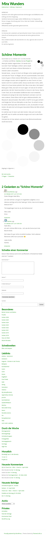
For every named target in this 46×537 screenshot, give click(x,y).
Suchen (4, 301)
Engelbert (4, 377)
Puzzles (4, 315)
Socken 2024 (5, 322)
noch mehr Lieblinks (7, 423)
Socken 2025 (5, 320)
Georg (3, 384)
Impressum (19, 7)
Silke (3, 420)
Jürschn (4, 397)
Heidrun (4, 390)
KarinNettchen (6, 400)
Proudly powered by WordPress (13, 533)
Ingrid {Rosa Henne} (7, 395)
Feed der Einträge (7, 514)
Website (4, 290)
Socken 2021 (5, 330)
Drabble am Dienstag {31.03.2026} (11, 493)
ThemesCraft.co (37, 533)
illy (2, 467)
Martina (4, 405)
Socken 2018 (5, 335)
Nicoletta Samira (6, 413)
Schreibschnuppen (7, 436)
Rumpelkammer (6, 418)
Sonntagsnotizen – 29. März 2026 (18, 475)
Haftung (12, 7)
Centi (3, 371)
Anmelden (4, 511)
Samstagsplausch (6, 441)
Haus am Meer (6, 338)
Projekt (28, 61)
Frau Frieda (5, 379)
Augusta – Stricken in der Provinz (11, 361)
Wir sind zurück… (6, 174)
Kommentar (5, 260)
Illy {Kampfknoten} (7, 392)
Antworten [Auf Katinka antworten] (7, 246)
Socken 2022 (5, 327)
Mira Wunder (27, 59)
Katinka (18, 61)
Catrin (3, 369)
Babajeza (4, 364)
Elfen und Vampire (7, 348)
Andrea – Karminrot (7, 356)
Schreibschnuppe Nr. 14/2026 (10, 485)
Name (4, 277)
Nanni (3, 410)
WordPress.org (6, 519)
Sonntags (4, 444)
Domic (3, 374)
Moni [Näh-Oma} (6, 408)
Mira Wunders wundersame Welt (16, 4)
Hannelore (5, 387)
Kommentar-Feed (6, 516)
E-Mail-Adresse (6, 284)
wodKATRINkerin (6, 402)
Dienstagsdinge (6, 433)
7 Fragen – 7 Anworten (8, 176)
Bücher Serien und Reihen (9, 312)
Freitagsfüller (5, 439)
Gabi (3, 382)
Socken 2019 (5, 333)
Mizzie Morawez (6, 340)
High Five (4, 446)
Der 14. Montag (15, 470)
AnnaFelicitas (11, 192)
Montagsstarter (6, 431)
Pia (2, 415)
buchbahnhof (5, 366)
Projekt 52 (4, 459)
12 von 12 (4, 457)
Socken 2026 (5, 317)
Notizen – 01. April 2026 (8, 488)
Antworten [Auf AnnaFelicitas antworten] (7, 217)
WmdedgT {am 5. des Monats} (10, 454)
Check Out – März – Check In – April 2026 (17, 467)
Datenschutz (5, 7)
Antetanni (4, 359)
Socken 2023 (5, 325)
